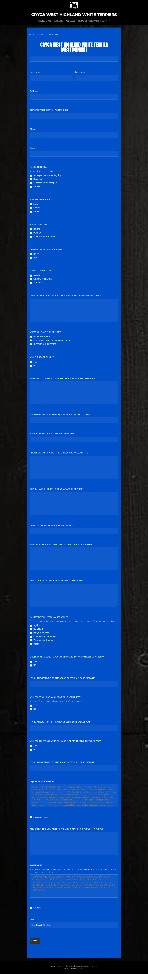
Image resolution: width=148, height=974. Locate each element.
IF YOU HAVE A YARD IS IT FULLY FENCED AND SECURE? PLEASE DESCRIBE (65, 295)
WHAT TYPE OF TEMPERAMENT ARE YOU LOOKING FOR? (57, 580)
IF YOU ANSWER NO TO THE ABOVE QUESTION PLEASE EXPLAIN (60, 722)
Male (35, 204)
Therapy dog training (43, 640)
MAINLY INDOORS (41, 337)
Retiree (36, 186)
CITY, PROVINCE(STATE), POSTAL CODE (50, 110)
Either (36, 211)
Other (36, 644)
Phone (33, 129)
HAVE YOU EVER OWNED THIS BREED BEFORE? (52, 433)
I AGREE (37, 908)
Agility (36, 625)
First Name (36, 72)
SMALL (36, 275)
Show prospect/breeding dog (47, 175)
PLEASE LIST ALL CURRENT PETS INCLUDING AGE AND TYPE (59, 453)
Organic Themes (78, 968)
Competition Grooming (44, 636)
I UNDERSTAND (41, 817)
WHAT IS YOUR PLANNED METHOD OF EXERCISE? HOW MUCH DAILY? (63, 544)
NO (34, 365)
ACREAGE (38, 283)
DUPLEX (37, 233)
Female (36, 208)
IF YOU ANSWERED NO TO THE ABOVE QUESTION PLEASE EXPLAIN (62, 762)
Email (33, 148)
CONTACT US (106, 21)
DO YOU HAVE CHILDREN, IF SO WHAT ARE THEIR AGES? (56, 489)
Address (34, 91)
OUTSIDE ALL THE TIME (44, 344)
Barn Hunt (38, 629)
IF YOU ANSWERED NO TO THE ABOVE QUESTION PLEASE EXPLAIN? (62, 678)
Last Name (81, 72)
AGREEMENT (36, 865)
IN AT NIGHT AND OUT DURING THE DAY (52, 340)
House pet (38, 179)
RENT (36, 254)
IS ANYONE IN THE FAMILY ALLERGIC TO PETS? (53, 525)
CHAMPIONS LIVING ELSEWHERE (88, 21)
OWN (35, 258)
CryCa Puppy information (42, 781)
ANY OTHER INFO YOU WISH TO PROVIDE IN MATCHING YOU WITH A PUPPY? (66, 829)
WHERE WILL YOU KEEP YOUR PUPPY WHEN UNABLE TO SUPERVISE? (63, 378)
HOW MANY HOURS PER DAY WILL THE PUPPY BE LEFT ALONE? (60, 414)
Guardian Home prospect (45, 183)
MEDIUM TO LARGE (42, 279)
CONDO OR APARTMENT (45, 236)
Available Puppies (44, 21)
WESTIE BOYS (70, 21)
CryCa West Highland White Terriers (74, 14)
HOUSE (36, 229)
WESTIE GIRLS (58, 21)
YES (35, 362)
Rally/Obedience (41, 633)
